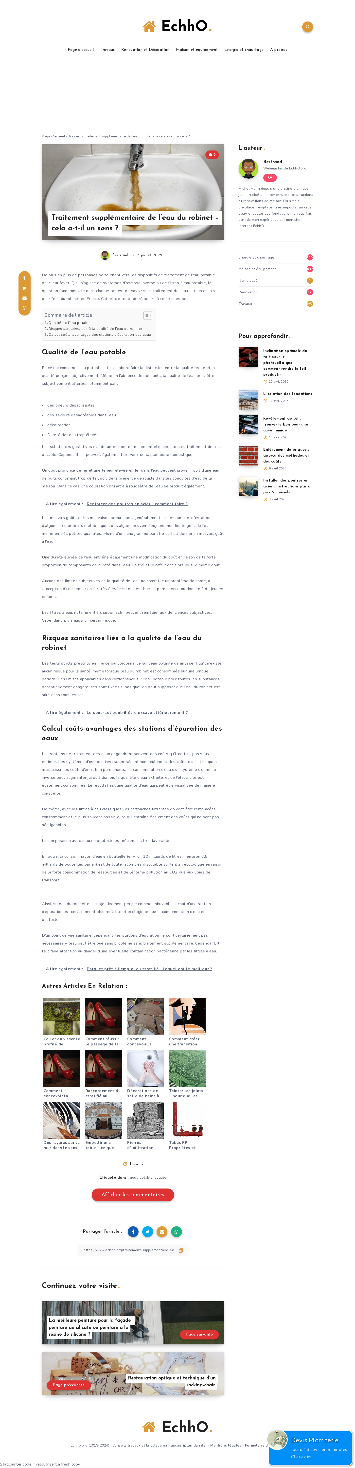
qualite (160, 1177)
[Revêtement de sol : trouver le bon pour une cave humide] (248, 424)
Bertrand (272, 162)
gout (134, 1177)
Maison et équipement (197, 50)
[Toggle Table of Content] (145, 315)
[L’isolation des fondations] (248, 400)
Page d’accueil (81, 50)
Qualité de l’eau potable (70, 322)
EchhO (177, 27)
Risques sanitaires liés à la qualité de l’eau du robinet (95, 328)
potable (146, 1177)
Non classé (248, 280)
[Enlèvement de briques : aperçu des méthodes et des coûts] (248, 455)
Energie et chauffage (244, 50)
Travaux (107, 50)
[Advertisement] (177, 96)
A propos (278, 50)
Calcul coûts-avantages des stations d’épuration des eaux (100, 334)
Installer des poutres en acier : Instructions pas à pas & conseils (287, 486)
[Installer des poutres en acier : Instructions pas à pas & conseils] (248, 486)
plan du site (194, 1445)
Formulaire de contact (264, 1445)
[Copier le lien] (132, 1250)
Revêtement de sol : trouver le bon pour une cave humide (285, 424)
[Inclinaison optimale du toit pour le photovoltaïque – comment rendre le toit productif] (248, 357)
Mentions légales (225, 1445)
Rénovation (248, 292)
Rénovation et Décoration (145, 50)
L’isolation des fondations (287, 394)
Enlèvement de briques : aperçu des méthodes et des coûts (286, 456)
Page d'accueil (53, 136)
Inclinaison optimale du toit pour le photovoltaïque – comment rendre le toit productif (285, 363)
